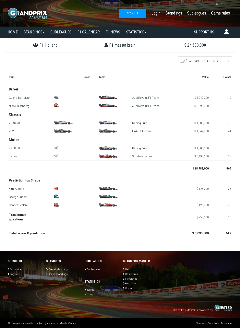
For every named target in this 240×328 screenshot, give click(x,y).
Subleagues (196, 13)
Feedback (130, 283)
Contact (129, 288)
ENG (221, 4)
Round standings (58, 274)
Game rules (220, 13)
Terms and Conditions (207, 323)
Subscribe (15, 269)
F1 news (113, 32)
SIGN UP (132, 13)
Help (127, 269)
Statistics (136, 32)
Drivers (91, 294)
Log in (13, 274)
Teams (90, 289)
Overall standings (58, 269)
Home (13, 32)
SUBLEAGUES (60, 32)
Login (156, 13)
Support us (204, 32)
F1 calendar (88, 32)
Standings (173, 13)
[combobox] (205, 61)
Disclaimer (226, 323)
